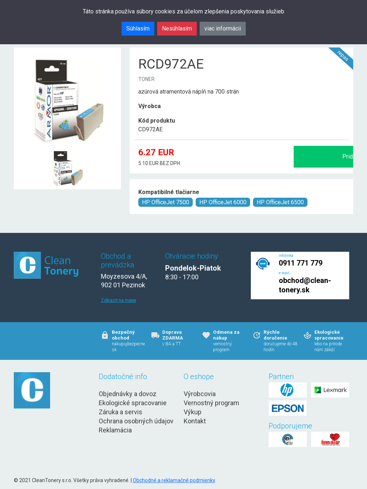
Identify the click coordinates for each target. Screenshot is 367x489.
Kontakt (195, 421)
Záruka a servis (120, 412)
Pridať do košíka (272, 156)
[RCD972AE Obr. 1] (67, 151)
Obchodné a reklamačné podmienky (174, 480)
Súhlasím (138, 28)
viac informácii (222, 28)
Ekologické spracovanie (133, 403)
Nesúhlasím (177, 28)
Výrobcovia (200, 394)
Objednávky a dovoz (127, 394)
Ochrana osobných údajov (136, 421)
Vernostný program (211, 403)
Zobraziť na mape (118, 300)
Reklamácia (115, 430)
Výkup (192, 412)
